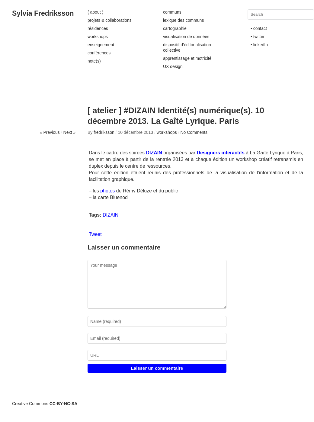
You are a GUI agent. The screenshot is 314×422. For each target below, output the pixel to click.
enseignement (101, 44)
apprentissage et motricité (187, 58)
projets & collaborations (110, 20)
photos (107, 190)
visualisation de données (186, 36)
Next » (69, 132)
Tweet (95, 234)
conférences (99, 52)
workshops (98, 36)
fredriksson (104, 132)
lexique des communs (183, 20)
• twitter (257, 36)
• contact (259, 28)
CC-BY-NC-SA (64, 403)
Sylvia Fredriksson (43, 13)
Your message (157, 284)
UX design (173, 66)
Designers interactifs (221, 152)
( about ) (95, 12)
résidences (98, 28)
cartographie (175, 28)
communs (172, 12)
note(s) (94, 61)
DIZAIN (110, 214)
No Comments (193, 132)
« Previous (50, 132)
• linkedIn (259, 44)
